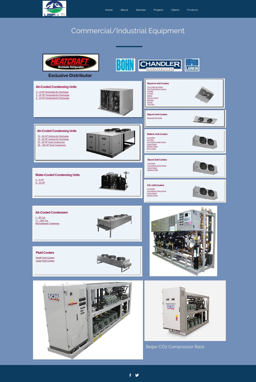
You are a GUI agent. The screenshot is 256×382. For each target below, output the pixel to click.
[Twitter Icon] (137, 375)
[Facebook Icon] (130, 375)
